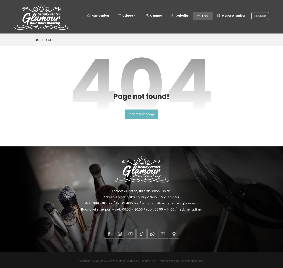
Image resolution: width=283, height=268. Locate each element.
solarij (200, 260)
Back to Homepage (141, 114)
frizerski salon (188, 260)
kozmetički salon (169, 260)
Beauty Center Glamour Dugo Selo (119, 260)
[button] (109, 234)
